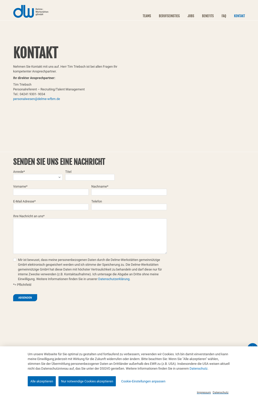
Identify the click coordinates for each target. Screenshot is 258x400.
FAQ (224, 16)
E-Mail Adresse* (24, 201)
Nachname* (99, 186)
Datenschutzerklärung (114, 279)
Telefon (96, 201)
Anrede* (19, 172)
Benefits (208, 16)
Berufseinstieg (169, 16)
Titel (68, 172)
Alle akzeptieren (41, 381)
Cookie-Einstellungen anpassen (143, 381)
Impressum (204, 392)
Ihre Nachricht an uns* (29, 216)
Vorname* (20, 186)
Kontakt (239, 16)
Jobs (191, 16)
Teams (147, 16)
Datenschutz (199, 368)
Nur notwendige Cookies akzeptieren (87, 381)
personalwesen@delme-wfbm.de (36, 99)
